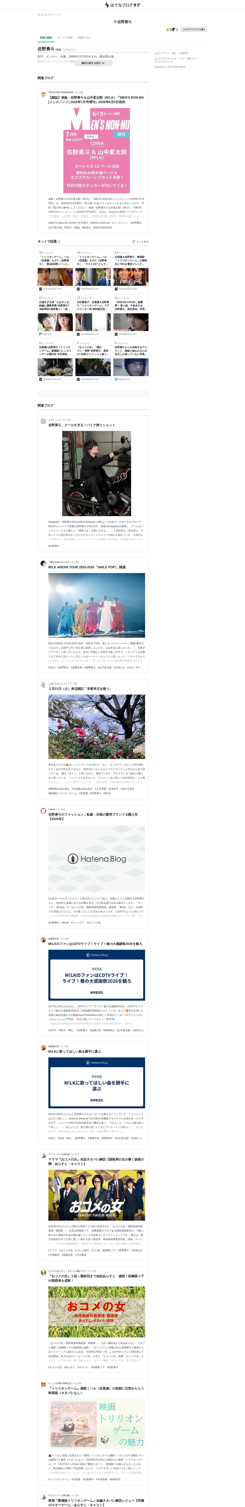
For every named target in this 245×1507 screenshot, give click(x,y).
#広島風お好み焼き (82, 788)
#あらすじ (69, 1367)
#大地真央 (54, 1254)
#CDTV (52, 1030)
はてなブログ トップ (49, 14)
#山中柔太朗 (55, 227)
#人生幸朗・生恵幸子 (107, 788)
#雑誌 (77, 227)
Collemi (51, 809)
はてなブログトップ (164, 61)
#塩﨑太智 (76, 667)
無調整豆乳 (53, 938)
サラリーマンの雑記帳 (59, 1154)
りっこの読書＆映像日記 (60, 1383)
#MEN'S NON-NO (100, 222)
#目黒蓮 (83, 793)
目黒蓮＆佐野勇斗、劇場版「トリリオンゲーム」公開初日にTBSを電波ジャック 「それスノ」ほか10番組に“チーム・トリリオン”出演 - (131, 260)
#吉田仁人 (119, 667)
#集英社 (86, 227)
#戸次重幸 (80, 1254)
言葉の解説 (46, 37)
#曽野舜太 (90, 667)
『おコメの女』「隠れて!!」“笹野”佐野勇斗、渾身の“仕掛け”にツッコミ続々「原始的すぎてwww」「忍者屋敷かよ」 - (92, 351)
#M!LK (67, 227)
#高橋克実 (67, 1254)
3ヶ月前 (79, 92)
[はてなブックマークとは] (59, 241)
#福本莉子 (115, 1479)
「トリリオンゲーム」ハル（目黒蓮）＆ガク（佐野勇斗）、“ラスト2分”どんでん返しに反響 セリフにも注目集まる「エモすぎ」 (92, 260)
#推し (71, 1030)
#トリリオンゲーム (59, 1479)
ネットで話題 (65, 37)
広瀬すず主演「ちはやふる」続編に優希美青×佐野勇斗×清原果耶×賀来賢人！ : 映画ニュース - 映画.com (55, 306)
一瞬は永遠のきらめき (59, 562)
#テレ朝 (95, 1250)
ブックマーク (46, 252)
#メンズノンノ (120, 222)
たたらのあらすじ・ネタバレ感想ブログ (67, 1271)
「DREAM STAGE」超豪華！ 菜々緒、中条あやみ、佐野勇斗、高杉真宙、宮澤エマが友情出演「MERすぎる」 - (131, 306)
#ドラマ (52, 1250)
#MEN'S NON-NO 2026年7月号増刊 (68, 222)
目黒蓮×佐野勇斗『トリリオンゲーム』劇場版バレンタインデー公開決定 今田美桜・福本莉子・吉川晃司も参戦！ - (55, 351)
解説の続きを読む (93, 63)
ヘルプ (181, 58)
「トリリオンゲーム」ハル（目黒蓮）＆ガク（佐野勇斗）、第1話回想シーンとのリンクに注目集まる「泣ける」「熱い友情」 (54, 260)
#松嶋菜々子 (109, 1250)
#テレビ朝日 (82, 1250)
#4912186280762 (102, 227)
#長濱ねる (137, 1250)
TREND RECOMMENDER (60, 92)
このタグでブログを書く (194, 29)
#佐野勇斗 (136, 222)
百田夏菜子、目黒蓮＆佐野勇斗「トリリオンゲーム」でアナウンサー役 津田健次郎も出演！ (93, 306)
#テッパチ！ (78, 922)
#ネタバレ (83, 1367)
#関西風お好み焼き (59, 788)
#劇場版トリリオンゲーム (62, 793)
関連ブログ (84, 37)
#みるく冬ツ (134, 667)
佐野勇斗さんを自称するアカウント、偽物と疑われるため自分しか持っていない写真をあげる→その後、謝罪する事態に (131, 351)
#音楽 (61, 1138)
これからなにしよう (57, 683)
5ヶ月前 (65, 1046)
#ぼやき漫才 (128, 788)
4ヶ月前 (75, 562)
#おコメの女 (94, 922)
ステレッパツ (54, 420)
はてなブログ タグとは (165, 58)
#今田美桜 (101, 1479)
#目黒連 (76, 1479)
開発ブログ (192, 58)
